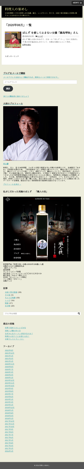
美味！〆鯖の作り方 (13, 331)
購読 (8, 89)
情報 (6, 303)
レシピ (40, 36)
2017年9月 (9, 429)
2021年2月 (9, 359)
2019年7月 (9, 394)
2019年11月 (9, 383)
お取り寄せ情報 (11, 292)
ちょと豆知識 (10, 298)
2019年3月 (9, 402)
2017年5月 (9, 440)
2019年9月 (9, 388)
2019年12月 (9, 380)
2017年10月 (9, 427)
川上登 (5, 164)
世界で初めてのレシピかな (15, 328)
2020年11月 (9, 364)
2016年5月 (9, 451)
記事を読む (26, 45)
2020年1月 (9, 378)
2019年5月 (9, 399)
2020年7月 (9, 369)
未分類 (7, 306)
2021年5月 (9, 356)
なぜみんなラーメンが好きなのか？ (19, 334)
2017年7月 (9, 435)
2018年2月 (9, 416)
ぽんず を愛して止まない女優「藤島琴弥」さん (50, 33)
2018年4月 (9, 413)
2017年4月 (9, 443)
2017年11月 (9, 424)
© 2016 (36, 465)
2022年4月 (9, 350)
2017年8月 (9, 432)
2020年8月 (9, 367)
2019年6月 (9, 397)
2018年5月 (9, 410)
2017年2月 (9, 446)
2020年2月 (9, 375)
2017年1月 (9, 448)
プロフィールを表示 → (12, 184)
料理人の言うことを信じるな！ (17, 336)
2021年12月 (9, 353)
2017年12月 (9, 421)
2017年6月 (9, 438)
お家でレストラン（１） (14, 339)
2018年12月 (9, 408)
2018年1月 (9, 418)
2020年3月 (9, 372)
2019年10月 (9, 386)
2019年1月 (9, 405)
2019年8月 (9, 391)
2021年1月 (9, 361)
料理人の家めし (16, 9)
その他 (7, 295)
